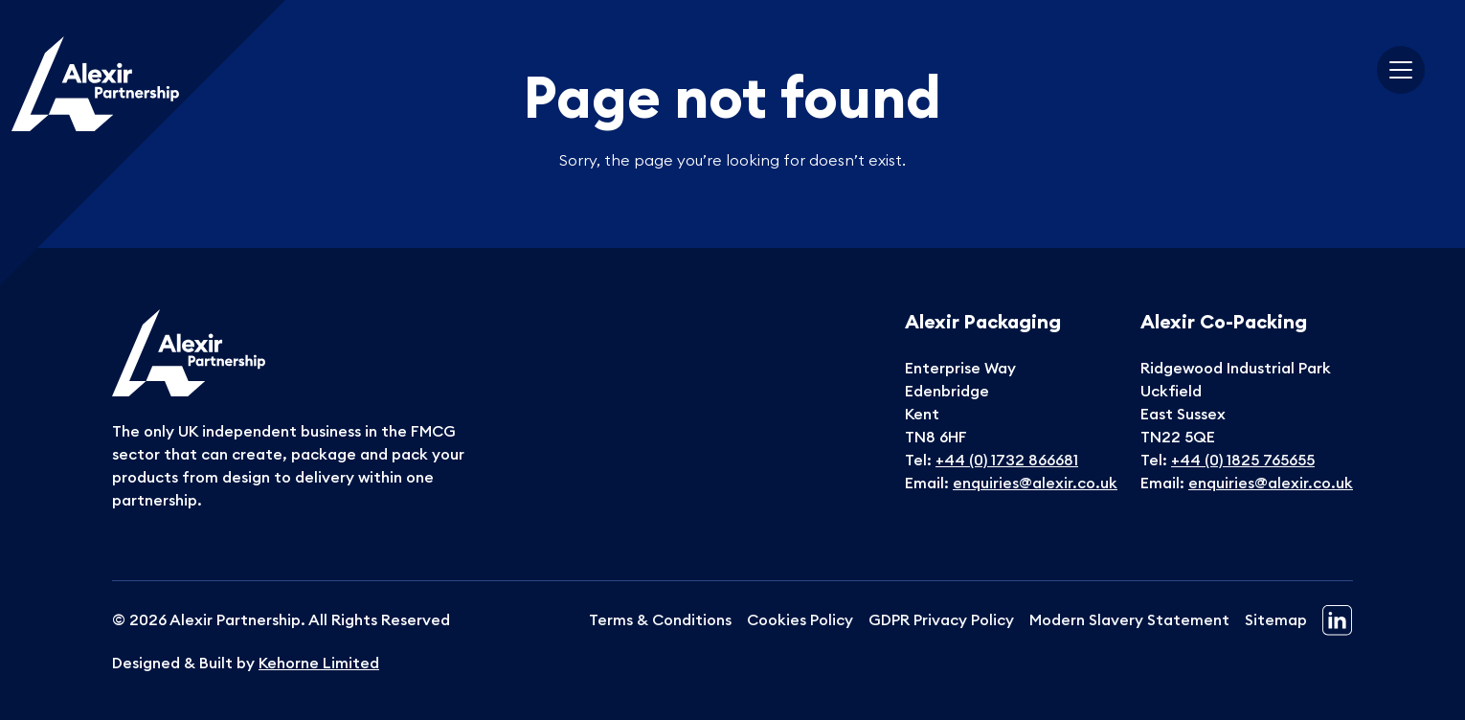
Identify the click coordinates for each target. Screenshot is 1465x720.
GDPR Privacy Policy (941, 619)
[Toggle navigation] (1401, 70)
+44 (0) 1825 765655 (1243, 459)
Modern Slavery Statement (1129, 619)
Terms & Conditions (660, 619)
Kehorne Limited (319, 662)
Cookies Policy (800, 619)
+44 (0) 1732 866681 (1006, 459)
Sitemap (1276, 619)
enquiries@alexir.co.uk (1035, 482)
